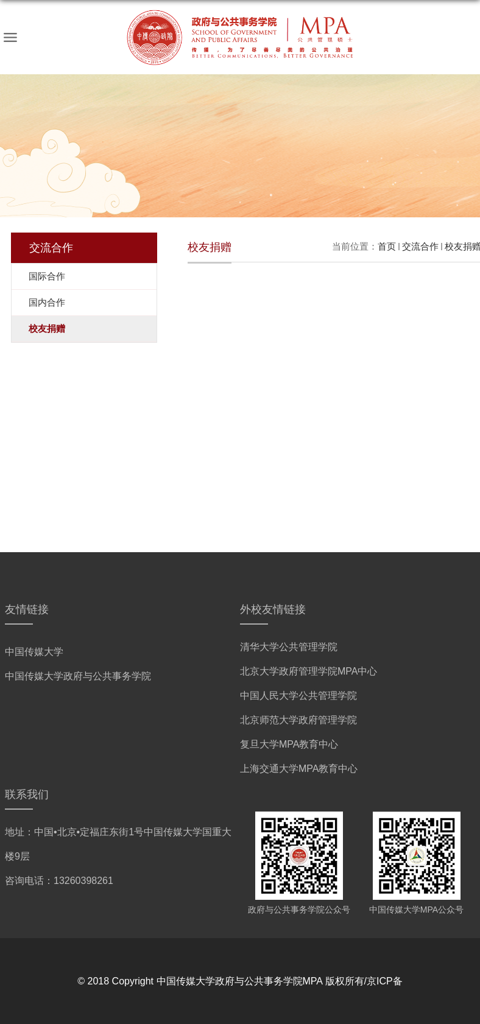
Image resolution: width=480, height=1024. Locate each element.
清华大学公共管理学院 (288, 647)
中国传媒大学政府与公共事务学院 (78, 676)
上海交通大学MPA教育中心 (299, 768)
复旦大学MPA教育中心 (289, 744)
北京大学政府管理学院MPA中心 (308, 671)
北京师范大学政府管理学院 (298, 720)
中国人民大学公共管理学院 (298, 695)
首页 (387, 246)
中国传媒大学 (34, 652)
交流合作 (420, 246)
